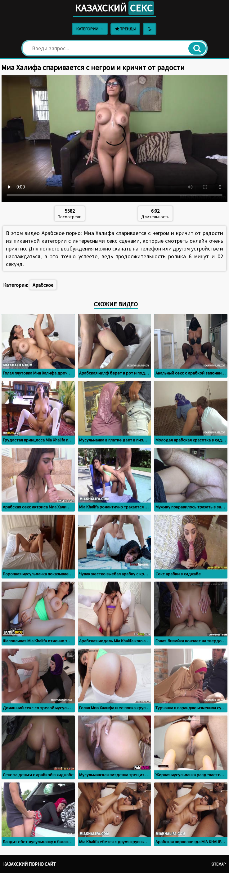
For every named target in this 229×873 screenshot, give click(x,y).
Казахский (114, 8)
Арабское (43, 285)
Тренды (125, 29)
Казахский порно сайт (29, 864)
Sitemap (218, 864)
